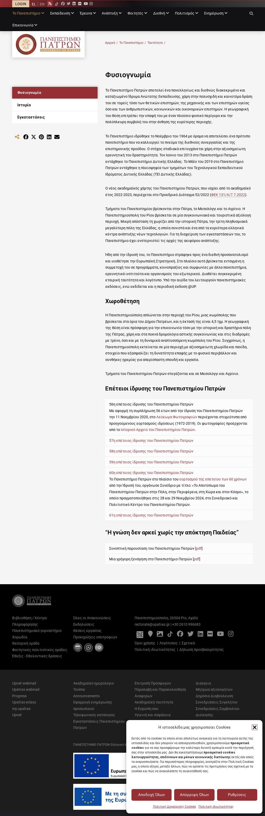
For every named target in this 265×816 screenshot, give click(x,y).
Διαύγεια (203, 683)
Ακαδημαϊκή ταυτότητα (154, 702)
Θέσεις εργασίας (87, 631)
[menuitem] (34, 4)
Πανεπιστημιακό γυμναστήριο (37, 631)
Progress (19, 696)
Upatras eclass (24, 702)
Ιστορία (24, 105)
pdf (199, 548)
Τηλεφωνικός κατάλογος (94, 715)
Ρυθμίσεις (237, 794)
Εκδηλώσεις (83, 624)
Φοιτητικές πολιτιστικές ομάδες (39, 650)
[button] (254, 727)
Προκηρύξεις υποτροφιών (95, 637)
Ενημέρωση (214, 13)
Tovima (79, 689)
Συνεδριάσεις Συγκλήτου (217, 702)
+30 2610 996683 (186, 624)
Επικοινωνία (22, 25)
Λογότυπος (168, 643)
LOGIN (20, 4)
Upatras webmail (25, 689)
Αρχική (111, 43)
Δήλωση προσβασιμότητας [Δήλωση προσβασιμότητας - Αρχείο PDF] (201, 649)
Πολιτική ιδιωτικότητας (215, 806)
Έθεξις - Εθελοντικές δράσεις (37, 656)
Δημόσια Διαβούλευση (214, 696)
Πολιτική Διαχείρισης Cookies (174, 806)
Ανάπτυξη (110, 13)
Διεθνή (159, 13)
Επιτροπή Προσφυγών (153, 683)
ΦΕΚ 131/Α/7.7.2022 (228, 195)
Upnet (17, 715)
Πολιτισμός (184, 13)
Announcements (86, 696)
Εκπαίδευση (60, 13)
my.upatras (21, 709)
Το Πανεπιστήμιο (26, 13)
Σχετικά (188, 643)
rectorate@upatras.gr (152, 624)
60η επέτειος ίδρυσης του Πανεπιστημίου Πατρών (151, 473)
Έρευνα (86, 13)
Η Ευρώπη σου (146, 709)
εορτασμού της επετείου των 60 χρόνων (213, 479)
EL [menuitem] (34, 4)
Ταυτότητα (156, 43)
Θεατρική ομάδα (25, 643)
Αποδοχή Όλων (151, 794)
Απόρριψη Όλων (194, 794)
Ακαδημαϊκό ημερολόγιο (93, 683)
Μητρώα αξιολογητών (214, 689)
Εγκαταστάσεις (31, 117)
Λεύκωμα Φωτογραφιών (176, 417)
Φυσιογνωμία (29, 92)
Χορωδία (19, 637)
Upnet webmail (24, 683)
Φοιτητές (135, 13)
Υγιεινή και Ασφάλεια (153, 715)
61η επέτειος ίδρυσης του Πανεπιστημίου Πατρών (151, 515)
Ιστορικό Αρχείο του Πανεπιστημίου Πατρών (158, 430)
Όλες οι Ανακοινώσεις (92, 618)
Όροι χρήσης (145, 643)
